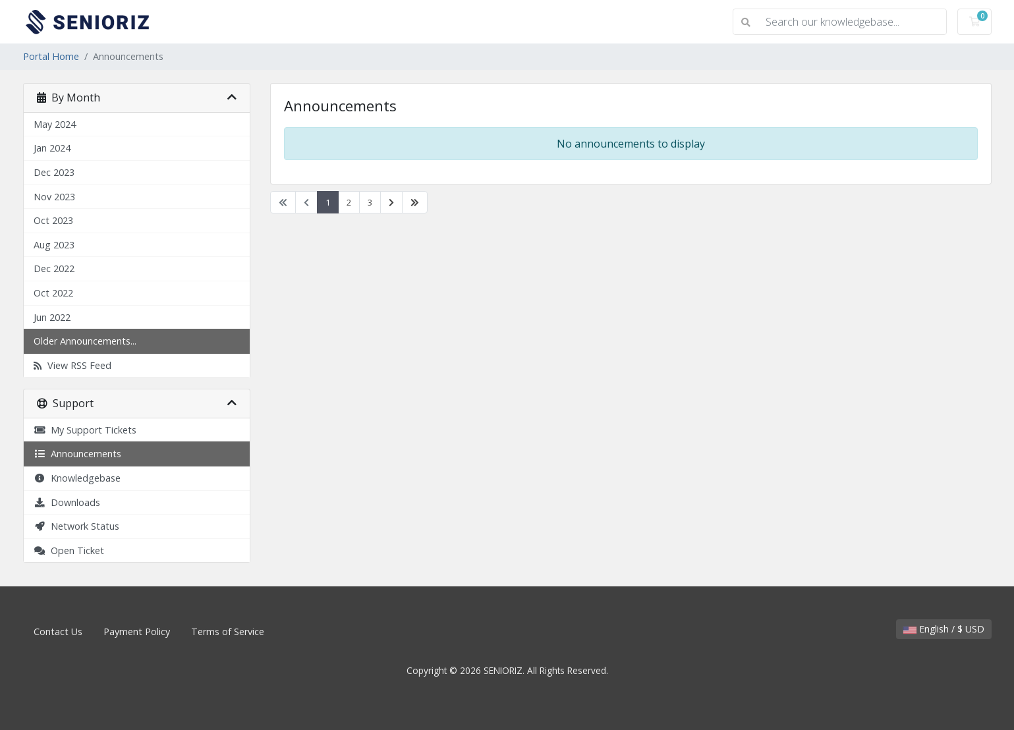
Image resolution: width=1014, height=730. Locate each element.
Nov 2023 (54, 196)
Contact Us (58, 631)
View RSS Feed (72, 365)
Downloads (67, 502)
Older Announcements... (85, 341)
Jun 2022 (52, 317)
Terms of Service (227, 631)
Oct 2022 (53, 293)
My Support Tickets (85, 430)
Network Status (76, 526)
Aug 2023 (54, 245)
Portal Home (51, 56)
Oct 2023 (53, 220)
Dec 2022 (54, 268)
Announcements (77, 453)
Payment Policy (136, 631)
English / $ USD (943, 629)
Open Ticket (69, 550)
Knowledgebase (77, 478)
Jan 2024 (52, 148)
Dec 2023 (54, 172)
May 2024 (55, 124)
